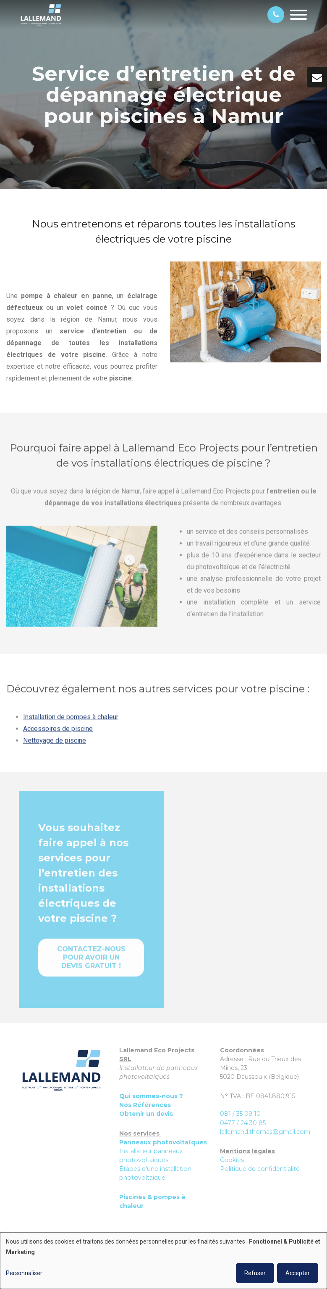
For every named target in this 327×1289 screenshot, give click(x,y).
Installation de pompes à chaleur (70, 720)
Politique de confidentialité (260, 1169)
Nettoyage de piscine (54, 744)
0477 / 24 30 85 (243, 1123)
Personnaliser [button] (24, 1273)
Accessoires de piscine (58, 732)
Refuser (255, 1273)
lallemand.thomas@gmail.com (265, 1132)
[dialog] (163, 1260)
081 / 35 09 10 (240, 1113)
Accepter (297, 1273)
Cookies (232, 1160)
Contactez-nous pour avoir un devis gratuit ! (91, 960)
